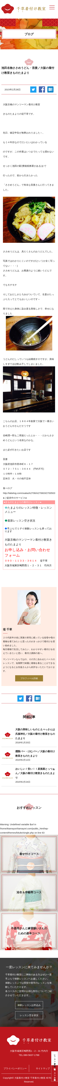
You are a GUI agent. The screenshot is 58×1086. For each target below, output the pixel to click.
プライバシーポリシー (15, 1068)
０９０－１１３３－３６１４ (21, 560)
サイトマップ (43, 1068)
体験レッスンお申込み (55, 1073)
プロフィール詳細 (29, 678)
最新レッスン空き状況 (21, 520)
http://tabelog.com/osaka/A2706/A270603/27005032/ (30, 493)
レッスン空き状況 (55, 1058)
